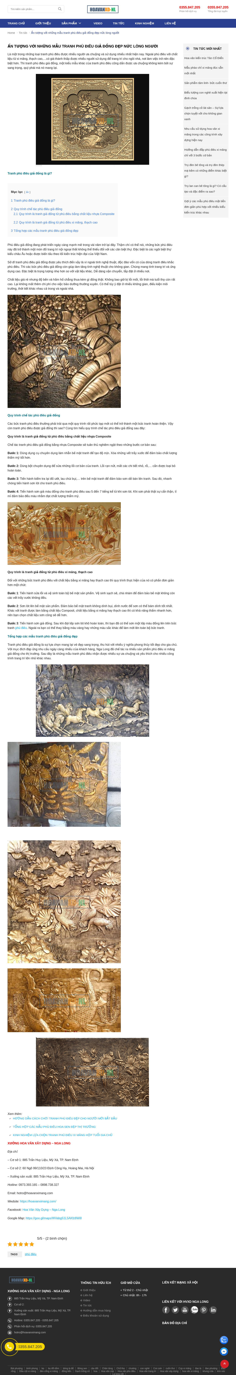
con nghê (144, 1366)
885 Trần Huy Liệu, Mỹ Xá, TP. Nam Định (38, 1296)
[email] (224, 1354)
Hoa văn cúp (107, 1369)
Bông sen (82, 1366)
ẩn (27, 192)
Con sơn (157, 1366)
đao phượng (211, 1366)
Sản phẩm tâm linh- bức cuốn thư (205, 82)
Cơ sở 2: (19, 1302)
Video (97, 23)
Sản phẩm (69, 23)
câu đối (94, 1366)
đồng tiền (66, 1369)
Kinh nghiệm (144, 23)
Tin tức (118, 23)
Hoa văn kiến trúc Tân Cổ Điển (203, 58)
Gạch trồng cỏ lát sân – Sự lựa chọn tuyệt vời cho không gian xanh (203, 113)
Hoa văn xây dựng (169, 1369)
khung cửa (208, 1369)
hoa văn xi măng (190, 1369)
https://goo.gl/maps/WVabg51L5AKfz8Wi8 (54, 1216)
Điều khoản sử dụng (94, 1313)
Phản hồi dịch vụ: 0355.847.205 (33, 1324)
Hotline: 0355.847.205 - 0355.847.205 (36, 1318)
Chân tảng (107, 1366)
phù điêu (21, 627)
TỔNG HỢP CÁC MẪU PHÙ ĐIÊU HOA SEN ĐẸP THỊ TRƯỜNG (54, 1125)
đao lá (198, 1366)
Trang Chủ (16, 23)
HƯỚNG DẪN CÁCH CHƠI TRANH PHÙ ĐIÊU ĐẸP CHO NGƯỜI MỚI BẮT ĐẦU (65, 1116)
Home (11, 33)
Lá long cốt (117, 1372)
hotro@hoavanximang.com (30, 1330)
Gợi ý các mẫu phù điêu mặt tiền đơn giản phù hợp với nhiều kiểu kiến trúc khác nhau (205, 207)
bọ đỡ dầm (53, 1366)
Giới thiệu (43, 23)
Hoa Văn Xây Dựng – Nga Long (43, 1208)
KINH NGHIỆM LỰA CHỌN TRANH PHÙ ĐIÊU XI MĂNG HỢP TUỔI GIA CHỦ (62, 1133)
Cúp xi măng (185, 1366)
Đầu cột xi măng (27, 1369)
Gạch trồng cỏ (82, 1369)
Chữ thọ (120, 1366)
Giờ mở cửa (130, 1280)
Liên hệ (170, 23)
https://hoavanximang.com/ (38, 1199)
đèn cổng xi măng (49, 1369)
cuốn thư (170, 1366)
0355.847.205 (189, 7)
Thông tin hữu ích (95, 1280)
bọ (43, 1366)
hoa (95, 1369)
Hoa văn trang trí (147, 1369)
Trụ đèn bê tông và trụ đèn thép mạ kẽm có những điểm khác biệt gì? (205, 170)
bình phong (32, 1366)
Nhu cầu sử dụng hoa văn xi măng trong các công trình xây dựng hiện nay (203, 134)
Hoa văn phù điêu (126, 1369)
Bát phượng (17, 1366)
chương (132, 1366)
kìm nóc (221, 1369)
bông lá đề (68, 1366)
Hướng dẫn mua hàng (95, 1308)
